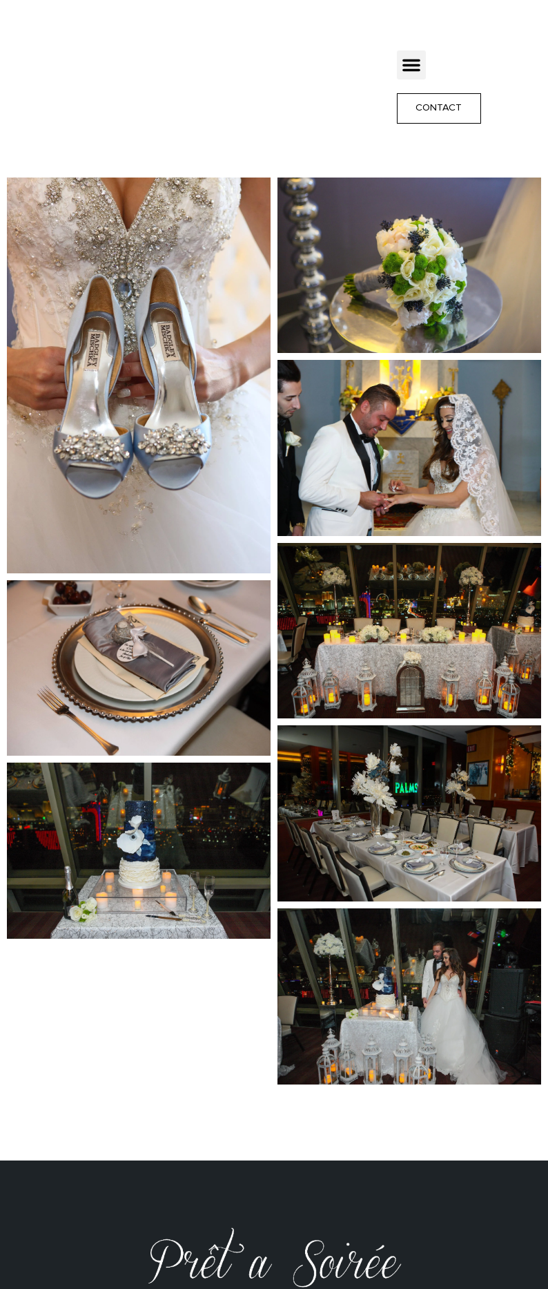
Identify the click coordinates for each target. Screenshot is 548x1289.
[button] (411, 64)
